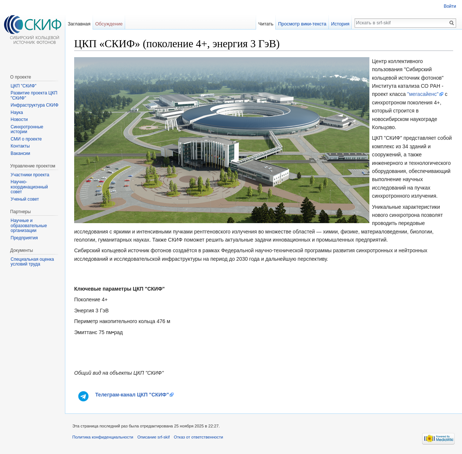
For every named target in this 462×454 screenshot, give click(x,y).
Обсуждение (109, 24)
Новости (19, 119)
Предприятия (24, 237)
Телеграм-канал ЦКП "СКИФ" (132, 395)
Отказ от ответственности (198, 437)
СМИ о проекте (26, 139)
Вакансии (20, 153)
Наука (17, 112)
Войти (450, 6)
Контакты (20, 146)
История (340, 24)
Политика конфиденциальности (102, 437)
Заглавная (79, 24)
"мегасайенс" (422, 94)
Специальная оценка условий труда (32, 262)
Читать (265, 24)
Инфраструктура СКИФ (34, 105)
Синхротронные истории (27, 129)
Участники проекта (30, 174)
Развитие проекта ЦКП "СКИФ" (34, 95)
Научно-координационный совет (29, 186)
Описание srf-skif (153, 437)
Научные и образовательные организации (29, 225)
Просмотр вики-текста (302, 24)
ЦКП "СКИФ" (24, 86)
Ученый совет (25, 199)
